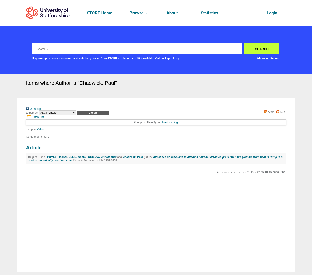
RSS (280, 112)
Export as (32, 112)
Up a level (34, 108)
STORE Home (99, 13)
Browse (139, 13)
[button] (93, 113)
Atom (268, 112)
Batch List (35, 117)
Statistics (209, 13)
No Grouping (170, 122)
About (174, 13)
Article (41, 129)
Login (272, 13)
